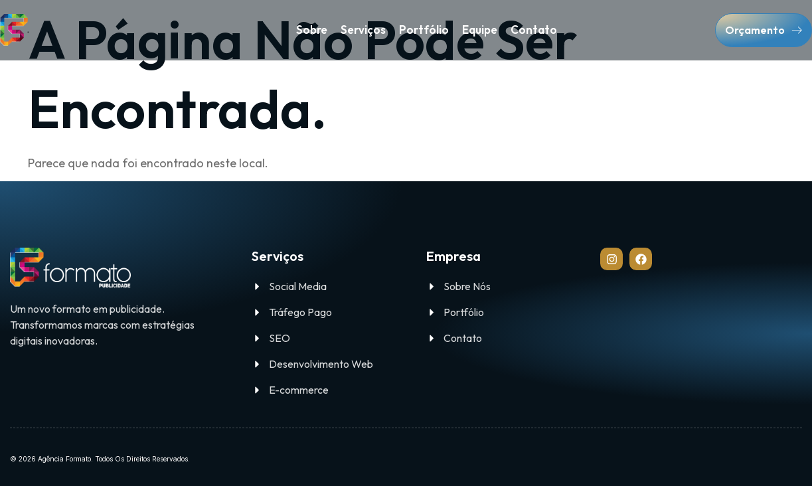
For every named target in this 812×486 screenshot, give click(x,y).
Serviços (363, 30)
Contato (534, 30)
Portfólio (424, 30)
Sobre (311, 30)
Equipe (479, 30)
